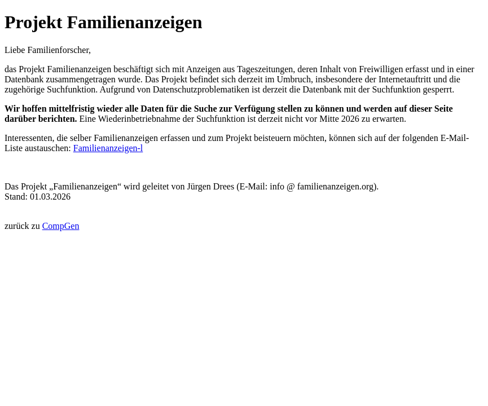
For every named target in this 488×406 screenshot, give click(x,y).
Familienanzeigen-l (108, 148)
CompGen (61, 226)
